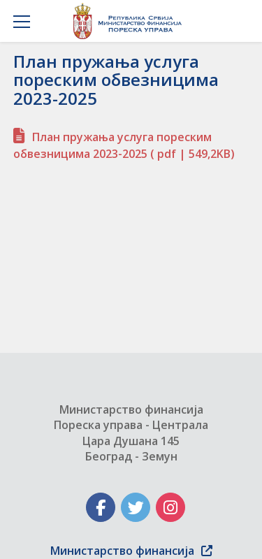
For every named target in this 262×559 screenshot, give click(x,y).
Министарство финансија (131, 550)
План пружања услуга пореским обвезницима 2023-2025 (124, 145)
